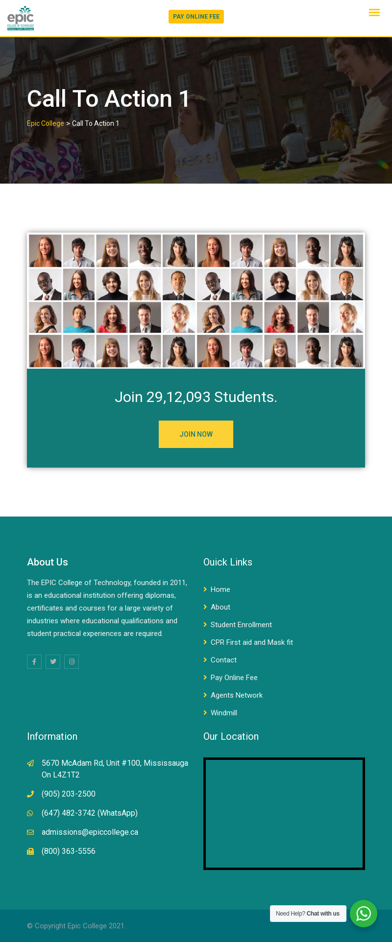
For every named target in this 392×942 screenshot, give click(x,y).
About (220, 607)
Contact (224, 660)
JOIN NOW (196, 434)
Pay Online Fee (234, 677)
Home (220, 589)
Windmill (224, 712)
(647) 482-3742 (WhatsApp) (90, 813)
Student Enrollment (241, 624)
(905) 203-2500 (69, 794)
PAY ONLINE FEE (196, 16)
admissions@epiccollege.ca (90, 832)
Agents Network (237, 695)
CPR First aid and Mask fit (252, 642)
